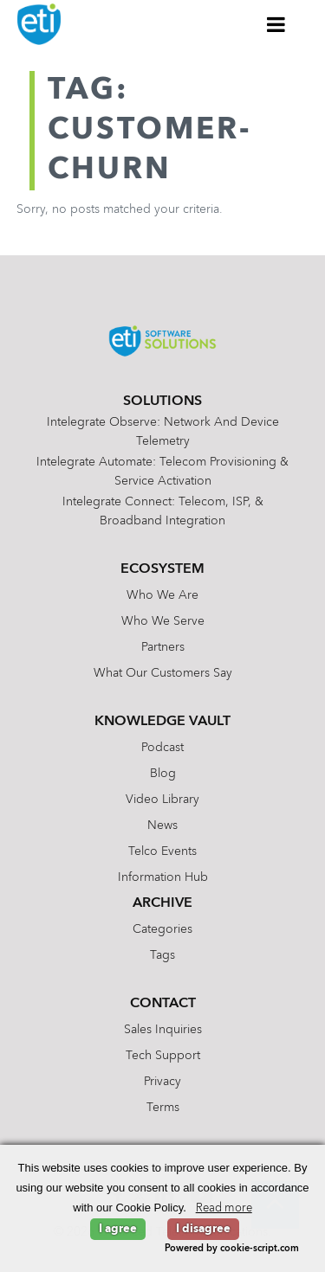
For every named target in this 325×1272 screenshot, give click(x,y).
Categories (162, 929)
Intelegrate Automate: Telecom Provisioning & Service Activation (162, 471)
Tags (162, 955)
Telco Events (162, 851)
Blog (163, 774)
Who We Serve (163, 621)
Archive (162, 903)
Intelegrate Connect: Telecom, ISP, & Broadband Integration (162, 511)
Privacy (162, 1082)
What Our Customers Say (163, 673)
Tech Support (163, 1056)
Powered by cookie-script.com (232, 1249)
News (162, 825)
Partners (163, 647)
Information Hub (163, 877)
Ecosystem (162, 569)
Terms (162, 1108)
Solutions (162, 401)
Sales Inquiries (163, 1030)
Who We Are (162, 595)
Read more (224, 1208)
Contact (163, 1004)
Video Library (162, 799)
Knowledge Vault (162, 722)
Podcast (162, 748)
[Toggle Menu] (276, 24)
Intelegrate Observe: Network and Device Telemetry (163, 431)
